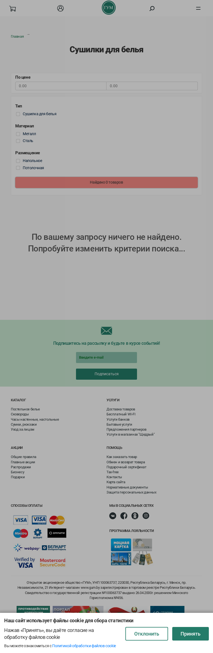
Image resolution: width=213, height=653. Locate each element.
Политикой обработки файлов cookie (84, 646)
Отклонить (146, 634)
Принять (191, 634)
